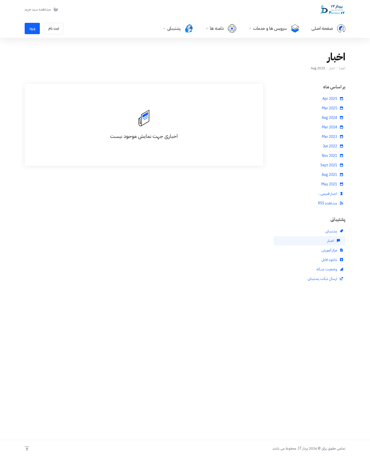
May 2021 (332, 184)
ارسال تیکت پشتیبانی (325, 278)
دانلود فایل (332, 259)
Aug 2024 (332, 117)
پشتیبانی (334, 231)
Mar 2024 (332, 127)
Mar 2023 (332, 136)
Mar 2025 (332, 108)
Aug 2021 (332, 174)
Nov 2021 (332, 155)
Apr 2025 (332, 98)
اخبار (332, 68)
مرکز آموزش (332, 250)
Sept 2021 (331, 165)
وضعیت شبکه (330, 269)
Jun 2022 (333, 146)
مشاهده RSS (330, 203)
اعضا (342, 68)
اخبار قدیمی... (330, 193)
